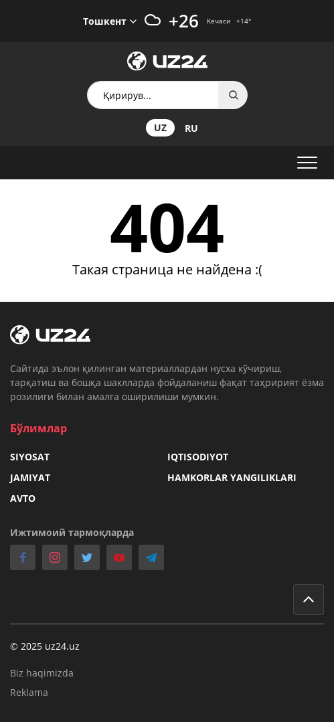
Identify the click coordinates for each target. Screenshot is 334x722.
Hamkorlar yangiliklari (232, 477)
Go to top (308, 599)
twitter (87, 557)
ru (191, 128)
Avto (22, 498)
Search (233, 95)
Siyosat (30, 456)
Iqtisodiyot (197, 456)
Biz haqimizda (42, 672)
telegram (151, 557)
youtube (119, 557)
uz (160, 127)
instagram (55, 557)
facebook (22, 557)
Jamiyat (30, 477)
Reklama (29, 692)
